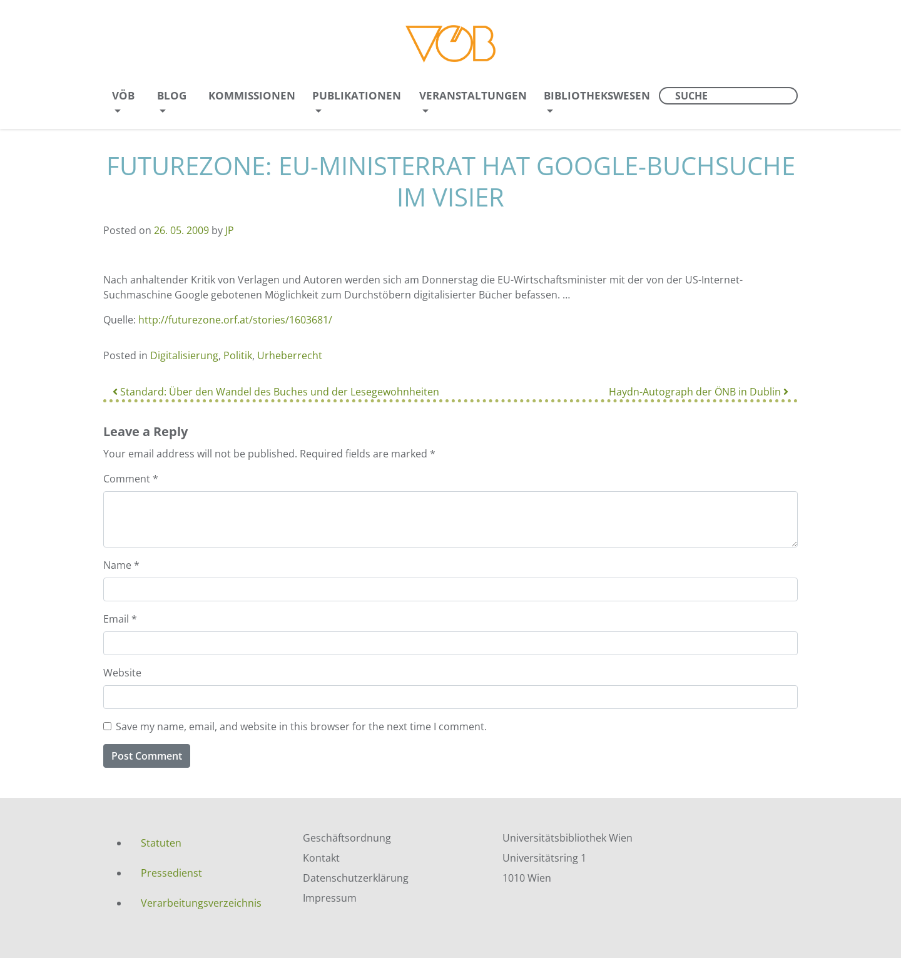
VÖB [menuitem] (123, 95)
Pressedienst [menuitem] (171, 873)
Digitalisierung (184, 355)
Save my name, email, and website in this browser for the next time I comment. (301, 726)
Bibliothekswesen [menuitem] (597, 95)
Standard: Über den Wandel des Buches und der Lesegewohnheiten (276, 392)
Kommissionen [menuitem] (251, 95)
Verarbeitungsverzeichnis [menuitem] (201, 903)
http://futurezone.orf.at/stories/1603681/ (235, 320)
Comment (130, 479)
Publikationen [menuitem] (356, 95)
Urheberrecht (289, 355)
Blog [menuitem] (171, 95)
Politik (237, 355)
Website (122, 673)
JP (229, 230)
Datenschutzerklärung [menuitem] (356, 878)
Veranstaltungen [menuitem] (473, 95)
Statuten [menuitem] (161, 843)
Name (121, 565)
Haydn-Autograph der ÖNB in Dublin (698, 392)
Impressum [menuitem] (330, 898)
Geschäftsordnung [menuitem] (347, 838)
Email (120, 619)
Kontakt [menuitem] (321, 858)
